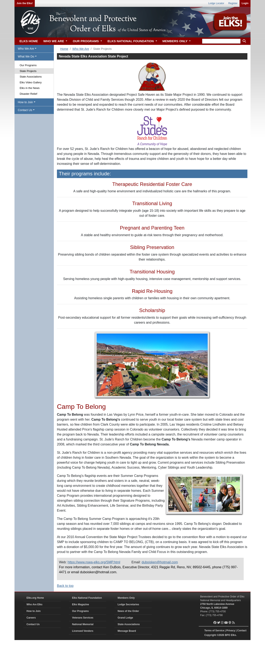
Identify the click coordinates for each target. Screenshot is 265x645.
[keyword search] (221, 41)
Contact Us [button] (25, 110)
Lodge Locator (216, 3)
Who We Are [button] (26, 48)
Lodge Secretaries (128, 604)
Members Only (126, 597)
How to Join (33, 611)
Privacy (230, 630)
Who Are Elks (34, 604)
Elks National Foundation (87, 597)
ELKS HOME (28, 41)
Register (233, 3)
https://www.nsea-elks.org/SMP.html (94, 562)
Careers (31, 617)
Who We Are (80, 48)
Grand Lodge (125, 617)
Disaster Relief (28, 93)
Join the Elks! (25, 3)
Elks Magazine (80, 604)
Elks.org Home (35, 597)
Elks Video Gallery (31, 82)
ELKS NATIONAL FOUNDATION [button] (131, 41)
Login (245, 3)
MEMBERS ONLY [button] (175, 41)
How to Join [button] (25, 102)
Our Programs (28, 65)
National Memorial (82, 624)
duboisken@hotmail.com (160, 562)
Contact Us (33, 624)
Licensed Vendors (82, 630)
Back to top (65, 586)
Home (64, 48)
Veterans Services (82, 617)
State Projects (28, 71)
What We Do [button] (26, 56)
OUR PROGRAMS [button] (86, 41)
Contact (242, 630)
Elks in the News (30, 88)
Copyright (210, 635)
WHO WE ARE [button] (54, 41)
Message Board (127, 630)
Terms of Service (214, 630)
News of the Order (128, 611)
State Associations (31, 76)
